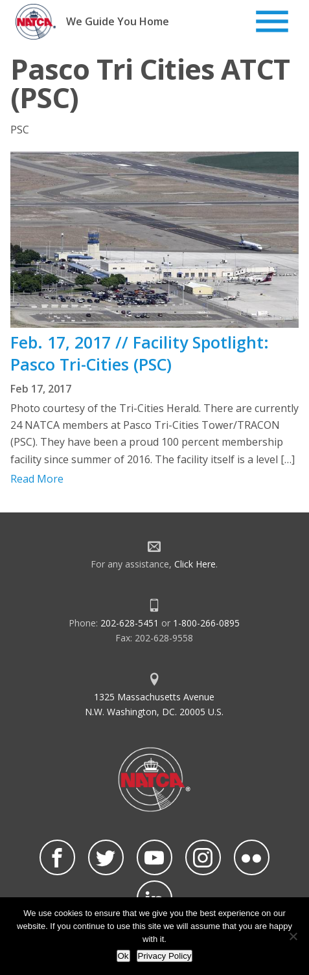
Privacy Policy (165, 956)
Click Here (195, 564)
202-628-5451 (129, 623)
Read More (36, 479)
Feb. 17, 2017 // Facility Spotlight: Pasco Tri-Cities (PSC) (139, 353)
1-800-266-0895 (206, 623)
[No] (292, 936)
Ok (123, 956)
